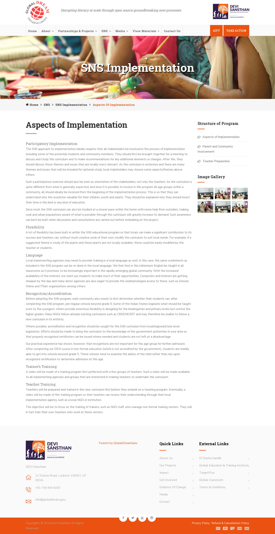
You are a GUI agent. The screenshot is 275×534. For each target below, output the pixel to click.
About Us (166, 458)
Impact (164, 473)
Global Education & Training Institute (224, 465)
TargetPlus (207, 473)
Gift (216, 30)
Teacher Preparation (216, 161)
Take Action (236, 30)
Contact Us (172, 31)
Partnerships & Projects (76, 31)
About (45, 31)
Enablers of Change (172, 487)
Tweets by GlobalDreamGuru (117, 443)
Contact (164, 502)
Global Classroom (211, 480)
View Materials (144, 31)
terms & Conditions (212, 487)
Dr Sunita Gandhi (210, 458)
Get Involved (168, 480)
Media (120, 31)
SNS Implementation (71, 105)
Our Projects (167, 465)
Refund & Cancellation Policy (230, 523)
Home (32, 31)
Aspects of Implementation (220, 137)
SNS (104, 31)
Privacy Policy (201, 523)
